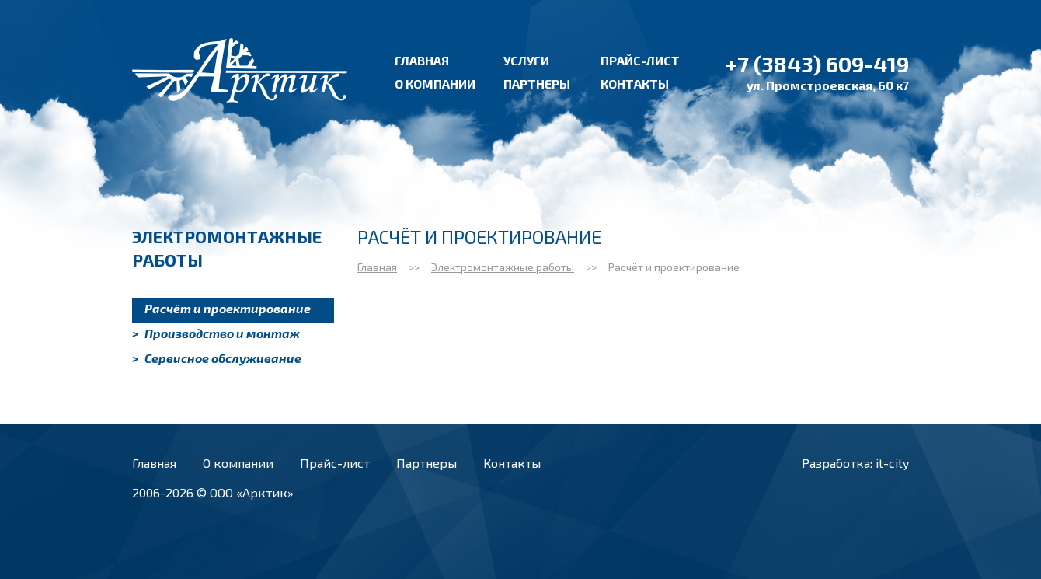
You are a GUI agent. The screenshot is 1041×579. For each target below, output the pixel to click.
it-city (892, 462)
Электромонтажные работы (502, 267)
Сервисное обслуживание (216, 358)
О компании (435, 83)
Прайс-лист (640, 60)
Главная (422, 60)
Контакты (635, 83)
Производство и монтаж (216, 333)
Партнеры (536, 83)
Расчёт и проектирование (221, 308)
